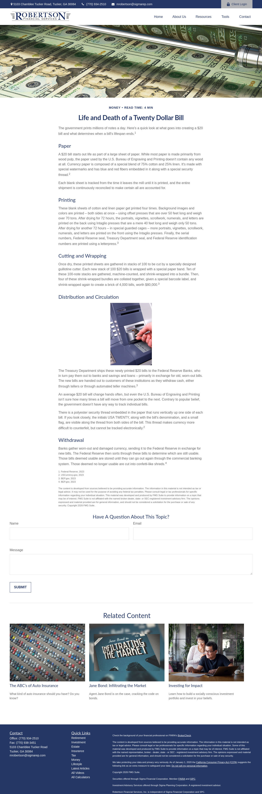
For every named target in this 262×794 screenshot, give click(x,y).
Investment (78, 742)
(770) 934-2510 (93, 4)
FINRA (181, 779)
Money (75, 759)
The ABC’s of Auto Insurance (34, 685)
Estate (75, 746)
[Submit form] (20, 587)
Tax (73, 755)
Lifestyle (76, 764)
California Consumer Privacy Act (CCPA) (216, 762)
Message (16, 550)
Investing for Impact (185, 685)
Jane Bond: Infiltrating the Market (117, 685)
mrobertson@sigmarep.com (131, 4)
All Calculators (80, 777)
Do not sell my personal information (189, 766)
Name (14, 523)
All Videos (77, 772)
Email (137, 523)
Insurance (77, 751)
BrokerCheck (184, 735)
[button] (158, 16)
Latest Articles (80, 768)
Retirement (78, 738)
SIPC (192, 779)
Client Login (237, 4)
